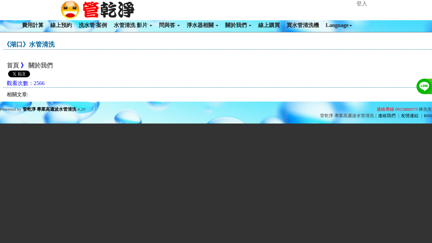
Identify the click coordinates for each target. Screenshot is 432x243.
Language (339, 25)
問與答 (169, 25)
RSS (428, 115)
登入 (361, 3)
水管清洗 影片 (133, 25)
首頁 (13, 65)
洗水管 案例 (93, 25)
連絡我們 (387, 115)
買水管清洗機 (303, 25)
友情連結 (409, 115)
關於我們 (238, 25)
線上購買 (269, 25)
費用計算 (33, 25)
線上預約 (61, 25)
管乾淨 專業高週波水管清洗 (49, 109)
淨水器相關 (202, 25)
